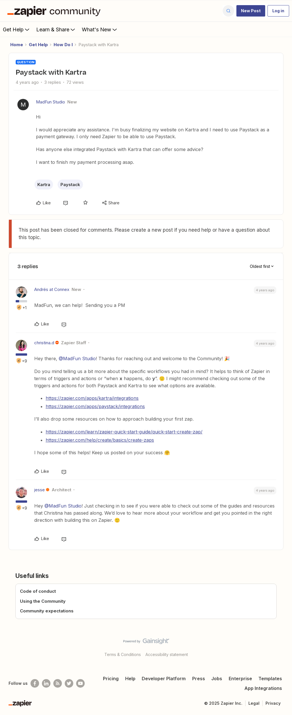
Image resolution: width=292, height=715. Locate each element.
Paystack (70, 184)
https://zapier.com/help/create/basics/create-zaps (100, 440)
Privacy (273, 703)
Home (16, 44)
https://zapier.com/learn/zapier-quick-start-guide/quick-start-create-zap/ (124, 432)
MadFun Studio (50, 102)
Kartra (43, 184)
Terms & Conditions (122, 654)
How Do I (63, 44)
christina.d (44, 342)
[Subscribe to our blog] (57, 683)
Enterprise (240, 678)
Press (198, 678)
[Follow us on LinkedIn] (46, 683)
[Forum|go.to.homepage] (55, 11)
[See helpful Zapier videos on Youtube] (80, 683)
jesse (39, 489)
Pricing (111, 678)
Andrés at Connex (51, 289)
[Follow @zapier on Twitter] (69, 683)
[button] (250, 11)
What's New (100, 29)
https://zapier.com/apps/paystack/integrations (95, 406)
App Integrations (263, 688)
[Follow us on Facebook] (35, 683)
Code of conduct (38, 591)
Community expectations (47, 611)
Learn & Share (56, 29)
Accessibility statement (166, 654)
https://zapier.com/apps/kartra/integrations (92, 398)
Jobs (216, 678)
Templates (270, 678)
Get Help (17, 29)
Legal (253, 703)
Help (130, 678)
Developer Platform (164, 678)
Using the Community (43, 601)
